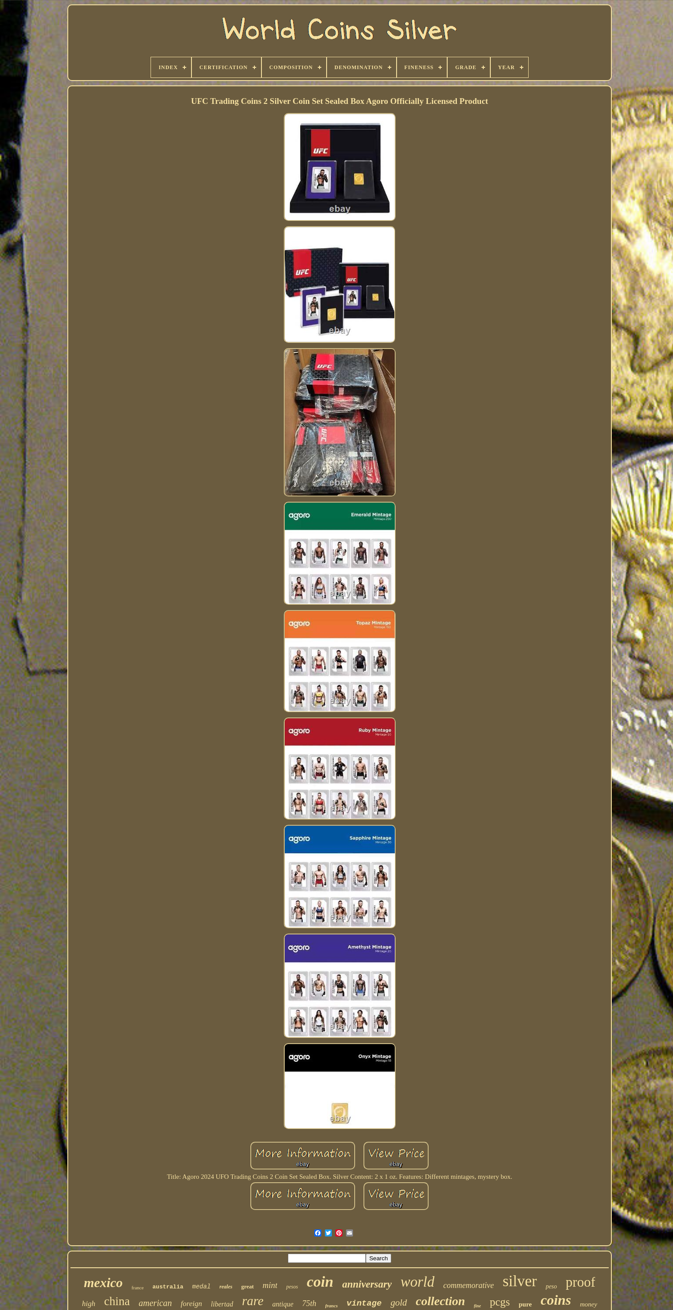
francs (331, 1305)
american (155, 1303)
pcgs (500, 1302)
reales (226, 1287)
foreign (191, 1303)
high (88, 1303)
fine (477, 1305)
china (117, 1301)
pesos (292, 1287)
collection (440, 1301)
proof (580, 1282)
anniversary (366, 1284)
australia (167, 1287)
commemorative (468, 1285)
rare (253, 1301)
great (247, 1286)
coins (556, 1300)
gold (398, 1302)
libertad (222, 1304)
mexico (103, 1282)
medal (201, 1286)
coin (320, 1281)
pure (525, 1304)
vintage (364, 1303)
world (417, 1282)
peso (551, 1286)
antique (283, 1304)
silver (520, 1281)
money (588, 1304)
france (137, 1287)
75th (309, 1303)
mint (270, 1285)
